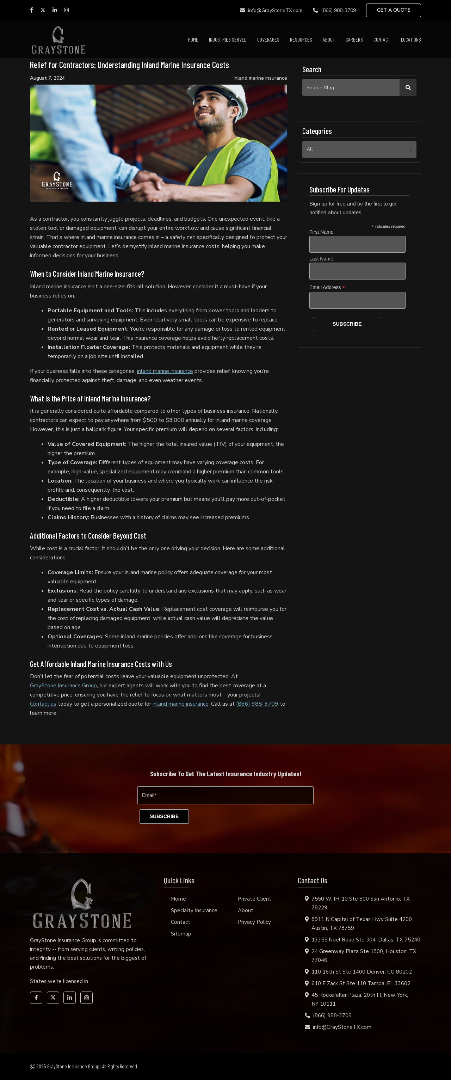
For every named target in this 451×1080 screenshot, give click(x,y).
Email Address (327, 287)
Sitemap (181, 934)
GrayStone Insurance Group (63, 685)
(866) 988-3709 (333, 10)
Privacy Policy (254, 922)
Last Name (321, 259)
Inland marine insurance (260, 78)
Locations (411, 39)
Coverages (268, 39)
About (329, 39)
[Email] (225, 795)
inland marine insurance (165, 371)
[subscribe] (165, 816)
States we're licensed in (59, 981)
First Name (321, 232)
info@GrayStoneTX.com (270, 10)
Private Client (254, 899)
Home (193, 39)
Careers (354, 39)
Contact (381, 39)
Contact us (43, 704)
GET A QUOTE (393, 10)
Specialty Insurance (194, 910)
